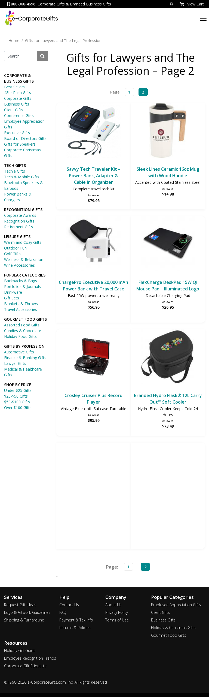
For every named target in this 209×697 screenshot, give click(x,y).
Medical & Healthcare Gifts (23, 371)
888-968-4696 (21, 4)
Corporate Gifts (17, 98)
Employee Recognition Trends (30, 658)
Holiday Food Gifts (20, 336)
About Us (113, 604)
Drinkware (13, 292)
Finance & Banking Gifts (25, 357)
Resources (15, 643)
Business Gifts (16, 104)
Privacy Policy (116, 612)
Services (13, 597)
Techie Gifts (14, 171)
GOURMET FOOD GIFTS (25, 319)
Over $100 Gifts (18, 407)
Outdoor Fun (15, 248)
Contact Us (69, 604)
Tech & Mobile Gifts (21, 176)
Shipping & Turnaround (24, 620)
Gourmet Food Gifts (168, 635)
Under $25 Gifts (18, 390)
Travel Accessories (20, 309)
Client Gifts (13, 109)
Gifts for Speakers (20, 144)
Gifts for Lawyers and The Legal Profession (63, 40)
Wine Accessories (19, 265)
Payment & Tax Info (76, 620)
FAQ (62, 612)
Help (64, 597)
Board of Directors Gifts (25, 138)
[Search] (20, 56)
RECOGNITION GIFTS (23, 209)
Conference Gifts (19, 115)
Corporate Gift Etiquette (25, 665)
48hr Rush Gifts (17, 92)
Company (115, 597)
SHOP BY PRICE (17, 384)
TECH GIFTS (15, 165)
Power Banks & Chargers (18, 196)
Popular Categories (172, 597)
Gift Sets (11, 298)
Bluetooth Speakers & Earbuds (23, 185)
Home (13, 40)
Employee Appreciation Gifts (24, 124)
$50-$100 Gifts (17, 401)
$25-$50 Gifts (16, 396)
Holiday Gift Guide (20, 650)
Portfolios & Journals (22, 286)
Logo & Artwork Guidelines (27, 612)
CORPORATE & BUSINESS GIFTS (19, 78)
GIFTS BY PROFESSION (24, 346)
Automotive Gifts (19, 351)
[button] (171, 4)
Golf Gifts (12, 253)
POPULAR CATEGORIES (24, 275)
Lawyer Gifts (15, 363)
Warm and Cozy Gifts (22, 242)
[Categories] (202, 17)
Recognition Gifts (19, 221)
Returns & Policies (75, 627)
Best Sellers (14, 86)
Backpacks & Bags (20, 280)
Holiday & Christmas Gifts (173, 627)
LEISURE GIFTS (17, 236)
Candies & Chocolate (22, 330)
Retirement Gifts (18, 226)
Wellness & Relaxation (23, 259)
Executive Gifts (17, 132)
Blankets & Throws (21, 303)
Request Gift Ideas (20, 604)
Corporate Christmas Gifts (22, 152)
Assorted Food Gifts (21, 325)
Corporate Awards (20, 215)
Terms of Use (117, 620)
